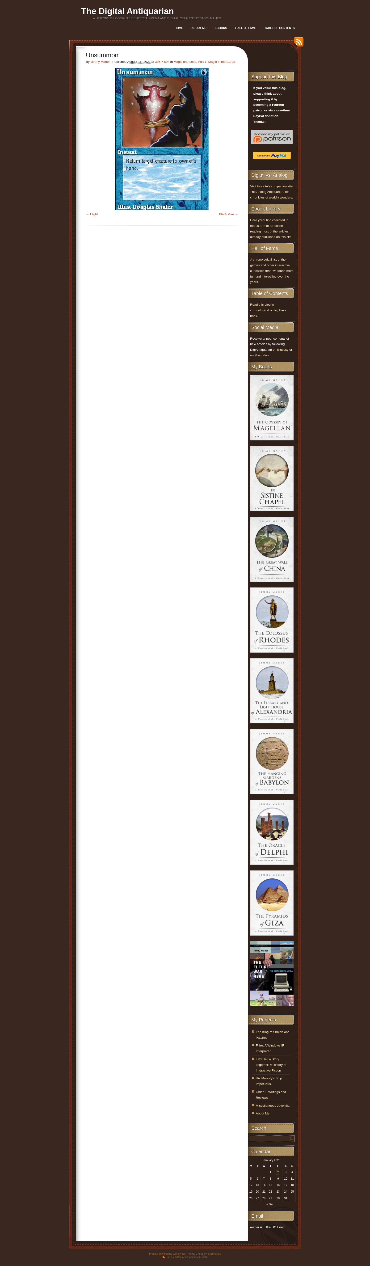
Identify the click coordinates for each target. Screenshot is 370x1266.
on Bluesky (281, 349)
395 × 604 (162, 61)
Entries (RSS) (173, 1257)
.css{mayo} (213, 1253)
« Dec (270, 1204)
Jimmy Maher (100, 61)
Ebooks (221, 28)
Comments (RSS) (197, 1257)
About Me (198, 28)
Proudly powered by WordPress (167, 1253)
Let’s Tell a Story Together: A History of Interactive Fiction (271, 1064)
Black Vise (226, 214)
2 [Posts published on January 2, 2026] (278, 1172)
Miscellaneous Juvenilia (273, 1105)
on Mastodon (259, 355)
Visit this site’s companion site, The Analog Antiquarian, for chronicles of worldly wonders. (272, 192)
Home (179, 28)
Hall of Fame (245, 28)
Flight (94, 214)
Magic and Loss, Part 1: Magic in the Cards (204, 61)
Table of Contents (280, 28)
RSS (297, 43)
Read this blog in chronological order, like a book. (268, 310)
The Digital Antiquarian (127, 11)
